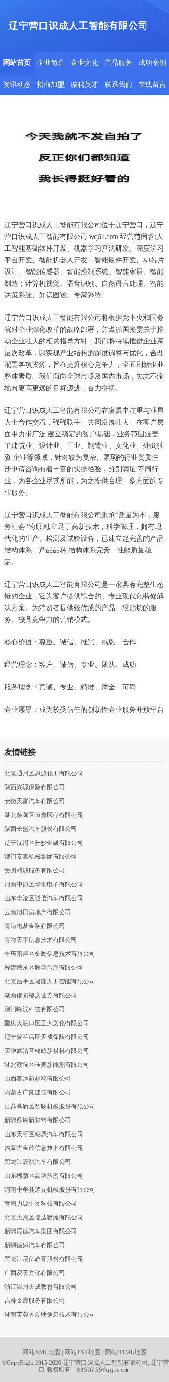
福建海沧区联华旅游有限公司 (43, 968)
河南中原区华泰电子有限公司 (43, 885)
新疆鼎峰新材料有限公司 (37, 1120)
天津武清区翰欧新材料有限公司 (46, 1051)
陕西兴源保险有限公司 (34, 787)
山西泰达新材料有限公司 (37, 1079)
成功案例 (152, 62)
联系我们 (118, 84)
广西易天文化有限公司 (34, 1273)
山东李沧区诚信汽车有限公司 (43, 898)
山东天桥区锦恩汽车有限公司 (43, 1134)
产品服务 (118, 62)
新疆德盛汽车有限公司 (34, 1245)
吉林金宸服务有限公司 (34, 1301)
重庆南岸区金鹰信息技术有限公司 (49, 954)
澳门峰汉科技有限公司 (34, 1009)
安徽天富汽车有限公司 (34, 801)
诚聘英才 (84, 84)
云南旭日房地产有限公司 (37, 912)
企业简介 (51, 62)
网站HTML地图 (125, 1352)
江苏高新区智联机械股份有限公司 (49, 1107)
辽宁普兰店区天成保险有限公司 (46, 1037)
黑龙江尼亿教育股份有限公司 (43, 1259)
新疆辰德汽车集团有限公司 (40, 1231)
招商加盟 (51, 84)
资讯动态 (17, 84)
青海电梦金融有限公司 (34, 926)
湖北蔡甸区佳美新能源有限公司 (46, 1065)
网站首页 (17, 62)
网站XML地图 (41, 1352)
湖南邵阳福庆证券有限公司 (40, 996)
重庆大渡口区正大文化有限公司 (46, 1023)
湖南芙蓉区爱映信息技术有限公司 (49, 1315)
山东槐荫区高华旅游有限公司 (43, 1176)
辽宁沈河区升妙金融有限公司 (43, 843)
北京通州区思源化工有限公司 (43, 774)
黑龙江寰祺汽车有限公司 (37, 1162)
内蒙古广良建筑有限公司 (37, 1093)
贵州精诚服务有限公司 (34, 871)
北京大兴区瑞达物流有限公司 (43, 1218)
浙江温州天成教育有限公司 (40, 1287)
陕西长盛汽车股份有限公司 (40, 829)
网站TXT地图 (83, 1352)
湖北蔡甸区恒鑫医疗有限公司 (43, 815)
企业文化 (84, 62)
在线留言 (152, 84)
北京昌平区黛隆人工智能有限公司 (49, 982)
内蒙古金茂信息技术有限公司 (43, 1148)
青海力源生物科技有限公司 (40, 1204)
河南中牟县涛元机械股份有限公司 (49, 1190)
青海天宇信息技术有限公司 (40, 940)
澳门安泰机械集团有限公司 (40, 857)
